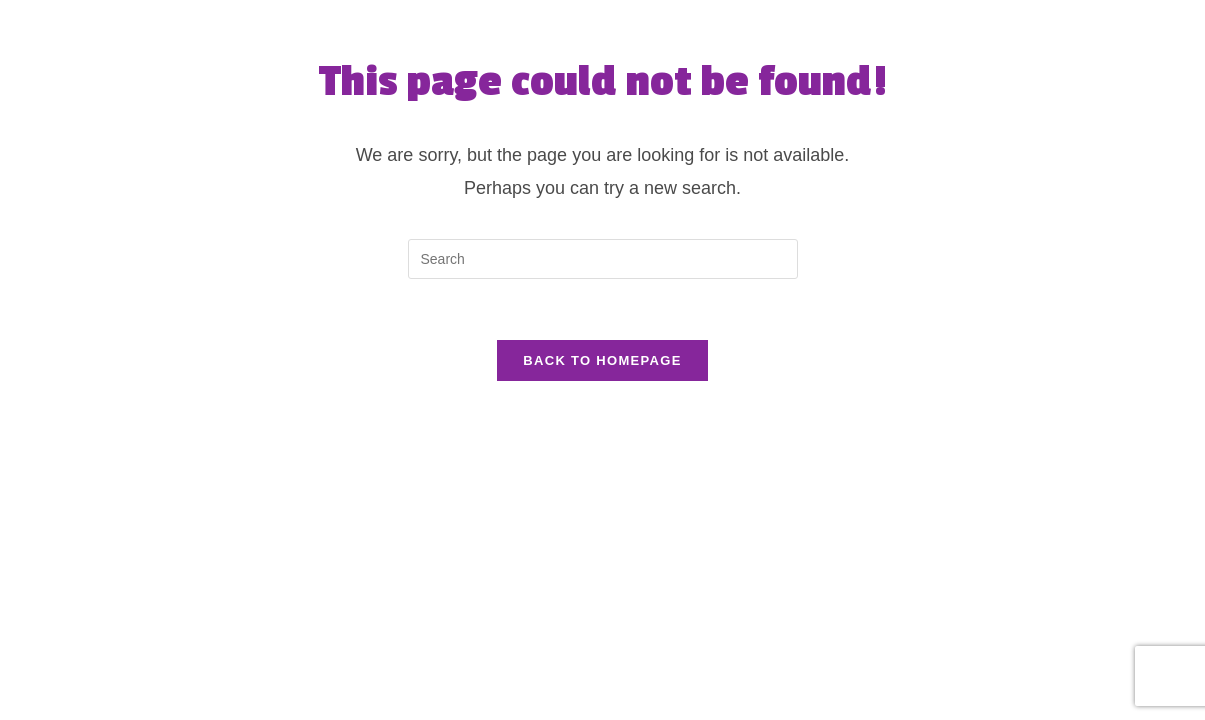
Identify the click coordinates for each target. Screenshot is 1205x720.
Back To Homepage (602, 360)
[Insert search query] (603, 259)
